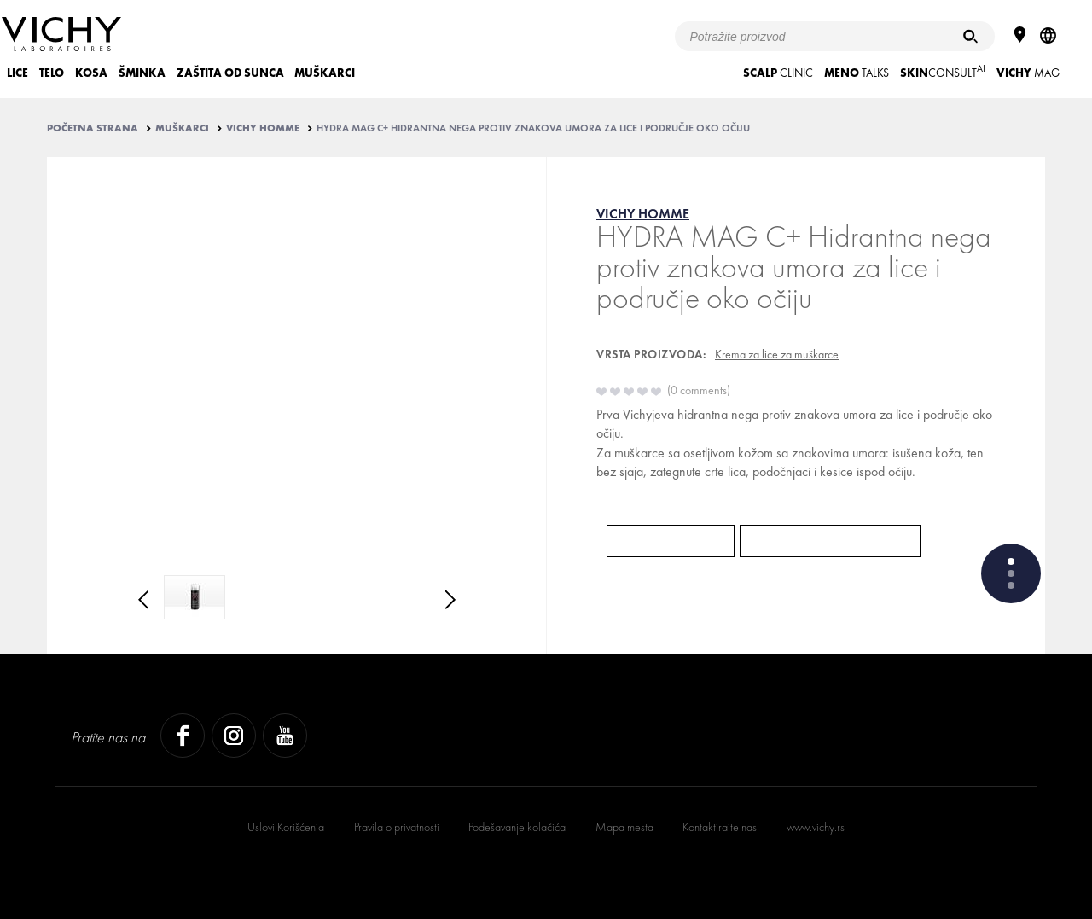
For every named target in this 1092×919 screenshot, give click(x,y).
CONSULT (942, 71)
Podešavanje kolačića (517, 827)
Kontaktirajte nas (719, 827)
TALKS (856, 73)
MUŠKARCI (324, 73)
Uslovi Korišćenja (285, 827)
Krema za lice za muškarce (777, 354)
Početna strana (92, 128)
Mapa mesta (624, 827)
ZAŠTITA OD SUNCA (230, 73)
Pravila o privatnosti (396, 827)
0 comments (699, 390)
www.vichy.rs (816, 827)
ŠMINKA (142, 73)
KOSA (91, 73)
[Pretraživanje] (970, 36)
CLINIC (778, 73)
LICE (17, 73)
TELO (51, 73)
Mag (1028, 73)
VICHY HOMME (262, 128)
